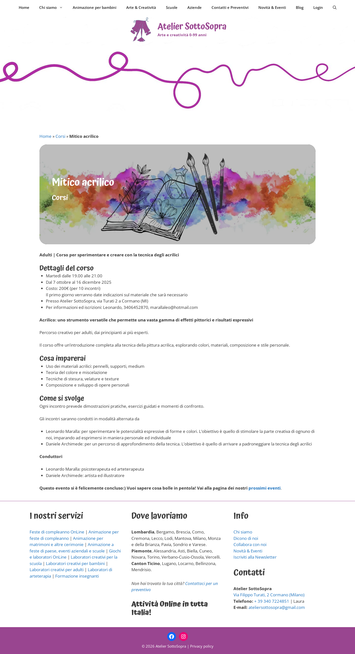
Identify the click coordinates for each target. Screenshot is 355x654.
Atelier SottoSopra (192, 27)
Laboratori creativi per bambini (75, 563)
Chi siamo (53, 7)
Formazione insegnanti (77, 576)
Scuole (172, 7)
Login (318, 7)
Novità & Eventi (272, 7)
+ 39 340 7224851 (271, 601)
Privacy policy (201, 646)
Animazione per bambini (94, 7)
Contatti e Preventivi (230, 7)
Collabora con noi (249, 544)
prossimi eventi (264, 488)
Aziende (194, 7)
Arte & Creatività (141, 7)
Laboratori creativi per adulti (57, 569)
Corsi (60, 136)
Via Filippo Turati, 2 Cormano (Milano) (268, 595)
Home (24, 7)
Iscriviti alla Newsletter (255, 557)
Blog (299, 7)
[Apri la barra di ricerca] (334, 7)
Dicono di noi (245, 538)
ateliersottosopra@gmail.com (276, 607)
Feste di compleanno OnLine (57, 532)
